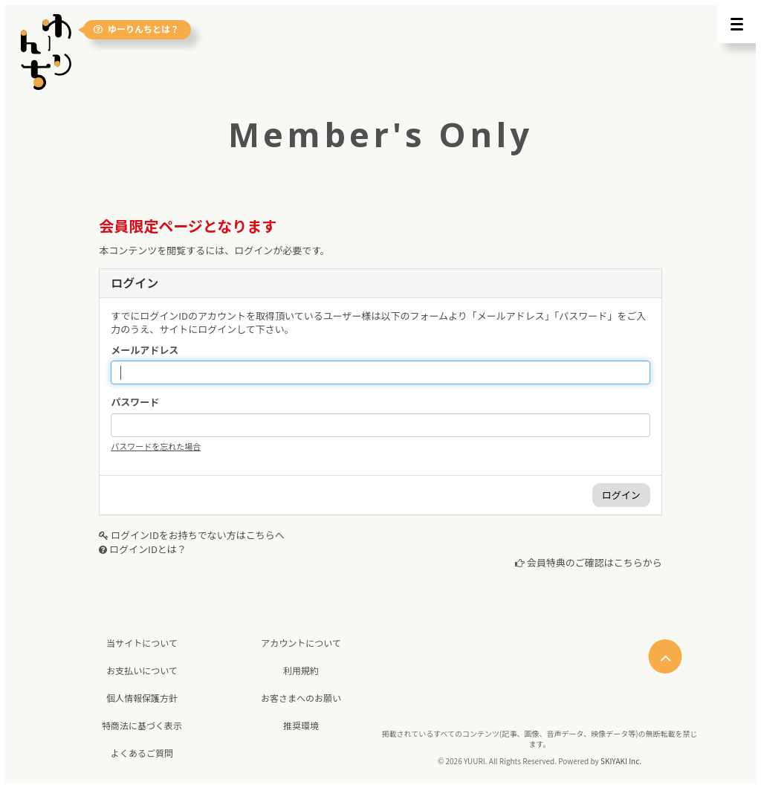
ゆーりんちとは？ (136, 29)
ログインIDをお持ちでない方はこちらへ (198, 535)
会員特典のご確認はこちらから (594, 562)
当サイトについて (142, 642)
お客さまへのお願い (301, 697)
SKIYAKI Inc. (620, 760)
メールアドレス (144, 350)
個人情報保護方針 (142, 697)
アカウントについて (301, 642)
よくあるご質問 (142, 752)
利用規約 (301, 670)
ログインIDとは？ (148, 549)
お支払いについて (142, 670)
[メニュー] (737, 24)
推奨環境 (301, 725)
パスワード (135, 402)
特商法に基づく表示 (142, 725)
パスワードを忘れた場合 (156, 446)
